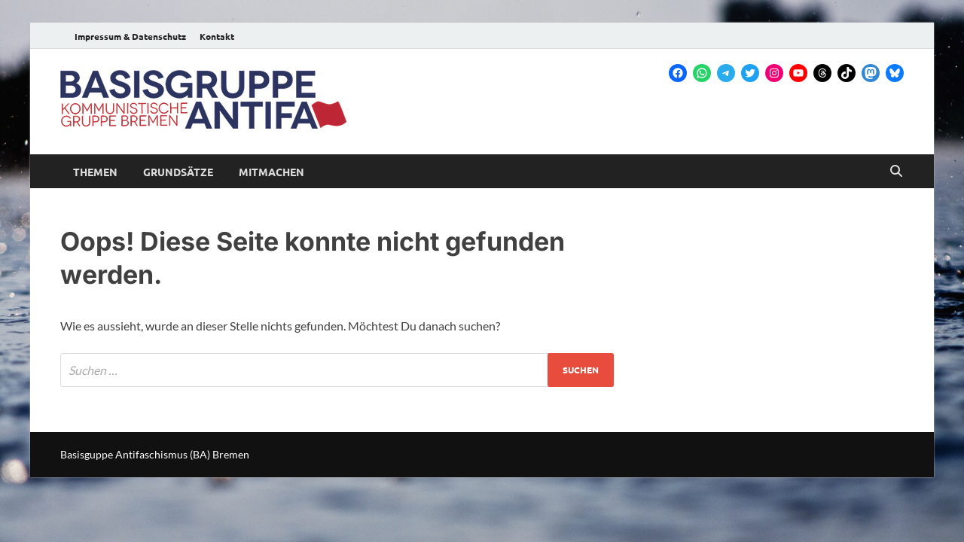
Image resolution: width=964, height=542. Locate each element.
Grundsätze (178, 171)
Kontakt (217, 36)
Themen (95, 171)
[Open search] (896, 171)
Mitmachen (271, 171)
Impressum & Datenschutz (130, 36)
